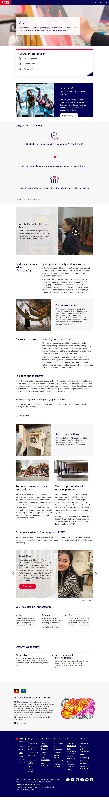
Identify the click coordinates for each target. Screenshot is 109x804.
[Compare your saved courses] (96, 2)
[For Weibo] (91, 781)
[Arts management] (30, 58)
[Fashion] (54, 615)
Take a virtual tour (24, 416)
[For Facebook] (68, 781)
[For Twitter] (72, 781)
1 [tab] (83, 600)
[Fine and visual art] (30, 64)
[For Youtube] (87, 781)
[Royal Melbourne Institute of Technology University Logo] (5, 2)
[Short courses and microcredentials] (74, 656)
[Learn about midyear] (69, 116)
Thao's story (27, 586)
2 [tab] (85, 600)
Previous (13, 573)
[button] (101, 2)
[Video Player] (33, 440)
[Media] (28, 615)
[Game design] (81, 615)
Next (96, 573)
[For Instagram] (77, 781)
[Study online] (35, 655)
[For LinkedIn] (82, 781)
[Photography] (28, 69)
